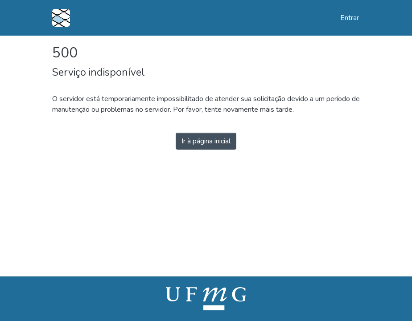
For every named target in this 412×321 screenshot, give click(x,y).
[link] (206, 298)
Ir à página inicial (206, 141)
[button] (61, 18)
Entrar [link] (350, 18)
